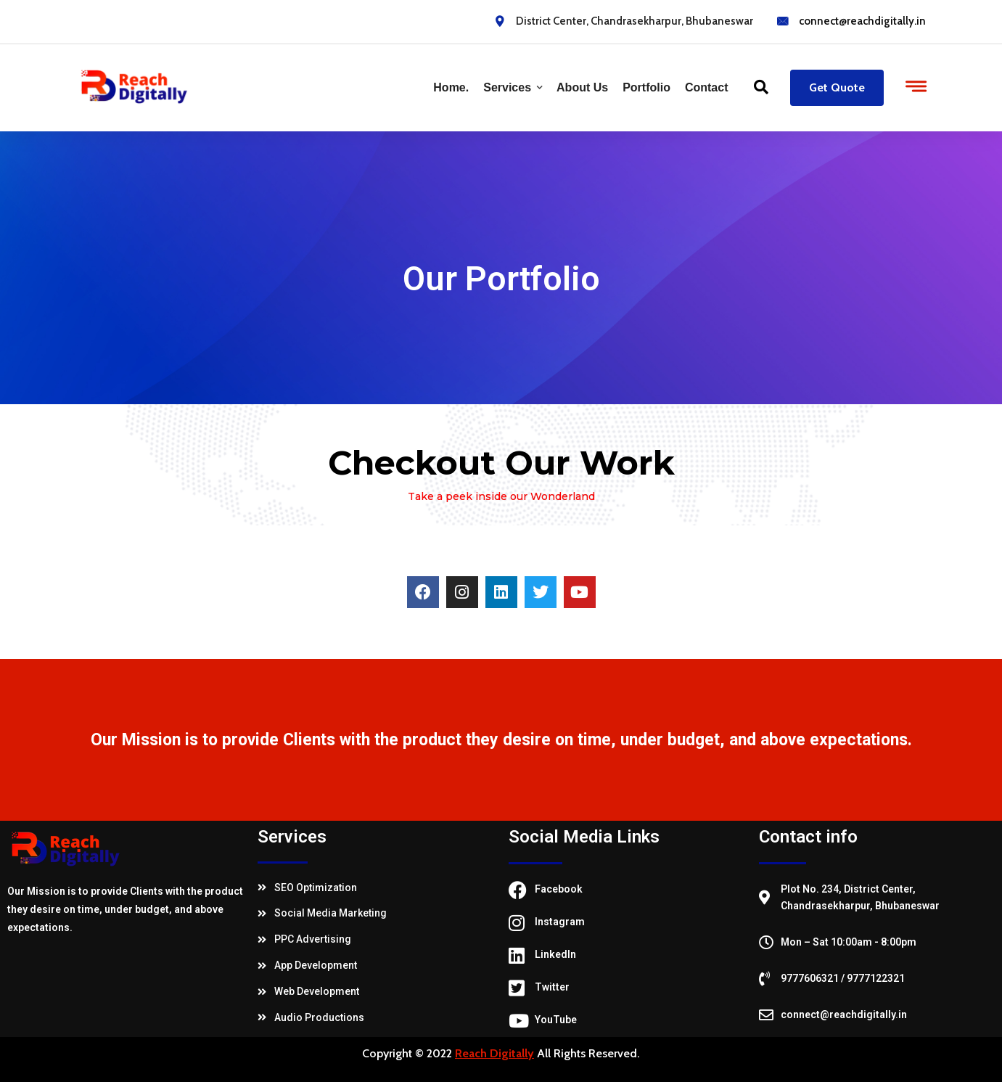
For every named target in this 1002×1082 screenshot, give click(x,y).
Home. (451, 87)
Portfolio (646, 87)
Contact (706, 87)
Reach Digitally (494, 1053)
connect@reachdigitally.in (862, 21)
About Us (582, 87)
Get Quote (837, 87)
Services (507, 87)
